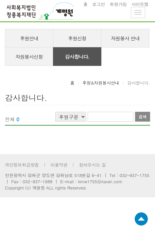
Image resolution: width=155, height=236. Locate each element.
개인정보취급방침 (22, 165)
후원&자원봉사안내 (100, 83)
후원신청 (77, 38)
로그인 (98, 4)
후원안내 (29, 38)
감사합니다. (77, 56)
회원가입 (118, 4)
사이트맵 (139, 4)
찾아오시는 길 (92, 165)
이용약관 (58, 165)
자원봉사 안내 (125, 38)
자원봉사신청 (29, 56)
